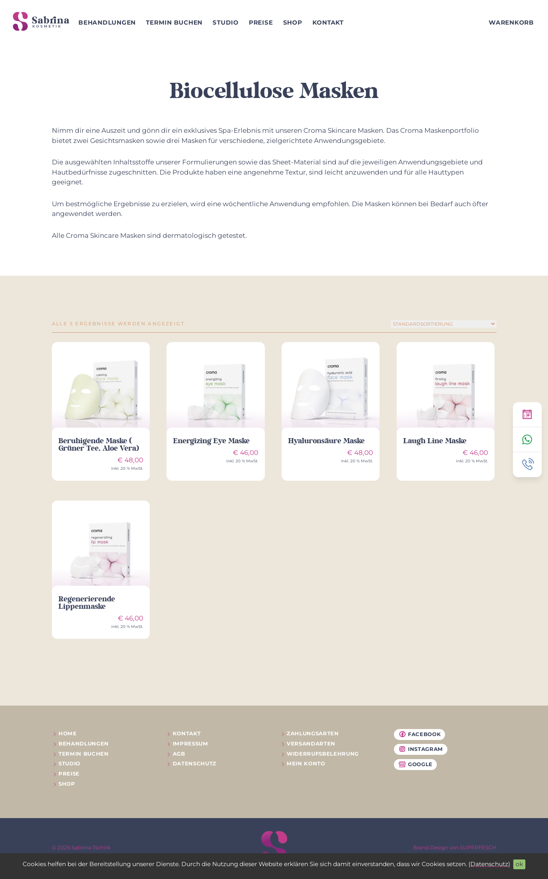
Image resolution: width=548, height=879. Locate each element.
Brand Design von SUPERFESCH (455, 847)
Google (415, 764)
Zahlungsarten (313, 733)
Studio (226, 22)
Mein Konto (306, 763)
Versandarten (311, 743)
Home (68, 733)
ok (519, 864)
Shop (292, 22)
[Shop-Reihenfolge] (444, 324)
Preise (261, 22)
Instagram (420, 749)
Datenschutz (489, 864)
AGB (179, 754)
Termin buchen (174, 22)
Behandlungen (107, 22)
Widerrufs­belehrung (323, 754)
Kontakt (328, 22)
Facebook (419, 734)
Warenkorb (511, 22)
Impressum (190, 743)
